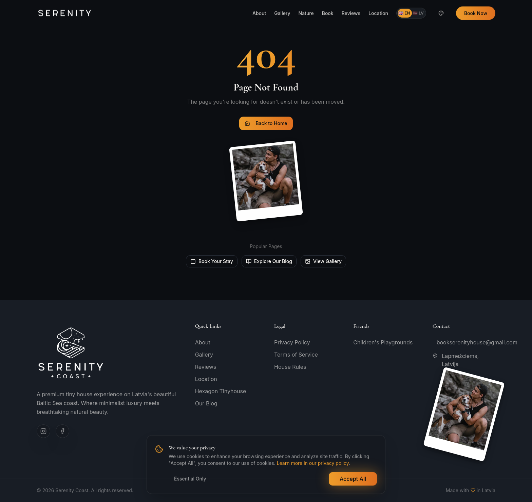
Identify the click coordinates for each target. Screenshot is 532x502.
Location (378, 3)
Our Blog (206, 403)
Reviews (351, 3)
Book (328, 3)
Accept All (353, 479)
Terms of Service (296, 354)
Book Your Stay (211, 261)
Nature (306, 3)
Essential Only (190, 479)
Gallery (282, 3)
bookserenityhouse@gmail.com (466, 342)
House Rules (290, 366)
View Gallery (323, 261)
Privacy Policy (292, 342)
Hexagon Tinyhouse (220, 391)
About (259, 3)
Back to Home (266, 123)
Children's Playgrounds (383, 342)
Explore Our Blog (269, 261)
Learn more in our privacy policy (313, 463)
